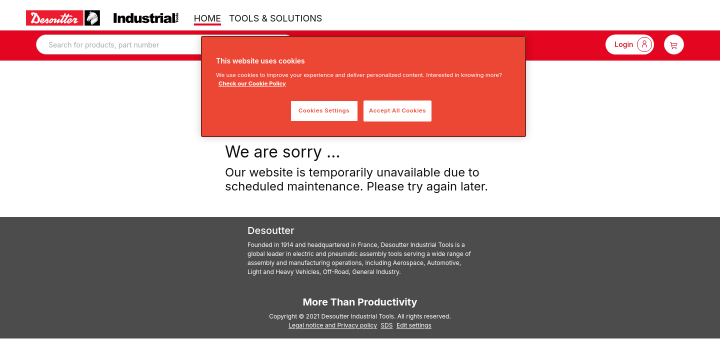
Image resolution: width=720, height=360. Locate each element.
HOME (207, 18)
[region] (363, 86)
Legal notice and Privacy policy (332, 325)
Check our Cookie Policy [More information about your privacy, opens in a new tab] (252, 83)
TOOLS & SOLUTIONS (275, 18)
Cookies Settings (324, 110)
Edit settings (414, 325)
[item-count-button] (674, 44)
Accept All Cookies (397, 110)
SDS (386, 325)
